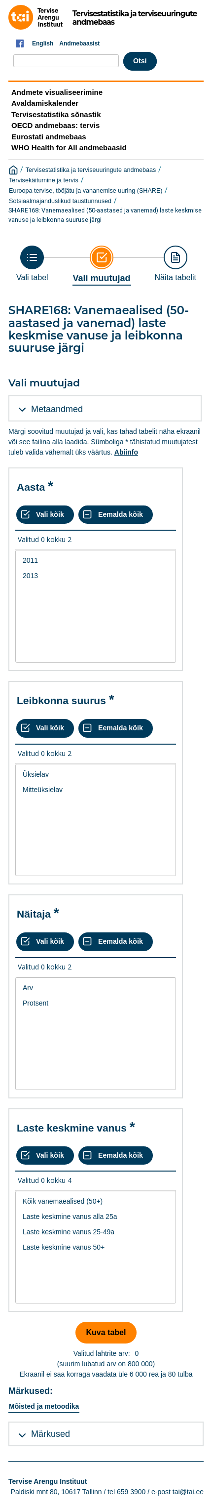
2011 (95, 560)
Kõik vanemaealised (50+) (95, 1201)
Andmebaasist (79, 43)
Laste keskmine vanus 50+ (95, 1247)
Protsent (95, 1003)
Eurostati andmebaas (48, 136)
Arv (95, 988)
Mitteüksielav (95, 790)
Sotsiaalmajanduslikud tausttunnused (60, 201)
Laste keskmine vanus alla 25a (95, 1216)
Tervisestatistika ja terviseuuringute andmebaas (91, 170)
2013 (95, 576)
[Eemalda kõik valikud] (115, 514)
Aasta (31, 487)
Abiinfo (126, 452)
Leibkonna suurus (61, 700)
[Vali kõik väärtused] (45, 514)
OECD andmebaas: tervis (55, 125)
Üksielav (95, 774)
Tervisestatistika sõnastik (56, 114)
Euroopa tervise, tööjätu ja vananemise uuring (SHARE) (86, 190)
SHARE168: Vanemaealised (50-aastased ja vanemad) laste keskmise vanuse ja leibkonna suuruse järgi (105, 215)
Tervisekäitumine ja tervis (43, 180)
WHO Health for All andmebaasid (69, 147)
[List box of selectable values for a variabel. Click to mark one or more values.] (95, 606)
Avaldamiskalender (44, 103)
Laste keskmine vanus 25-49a (95, 1232)
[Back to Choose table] (32, 264)
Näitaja (34, 914)
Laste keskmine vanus (72, 1128)
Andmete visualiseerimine (57, 92)
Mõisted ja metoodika (44, 1406)
